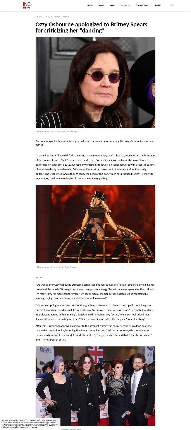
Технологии (142, 5)
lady (112, 5)
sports (157, 5)
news (101, 5)
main (90, 5)
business (125, 5)
